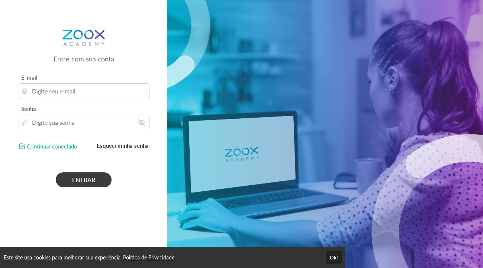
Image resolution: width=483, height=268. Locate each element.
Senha (28, 108)
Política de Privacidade (148, 257)
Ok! (334, 258)
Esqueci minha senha (123, 145)
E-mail (29, 77)
